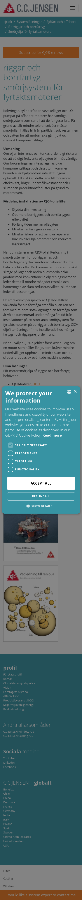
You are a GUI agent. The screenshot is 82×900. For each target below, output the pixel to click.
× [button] (75, 391)
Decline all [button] (41, 496)
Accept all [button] (41, 483)
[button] (41, 506)
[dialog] (41, 450)
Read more (52, 435)
